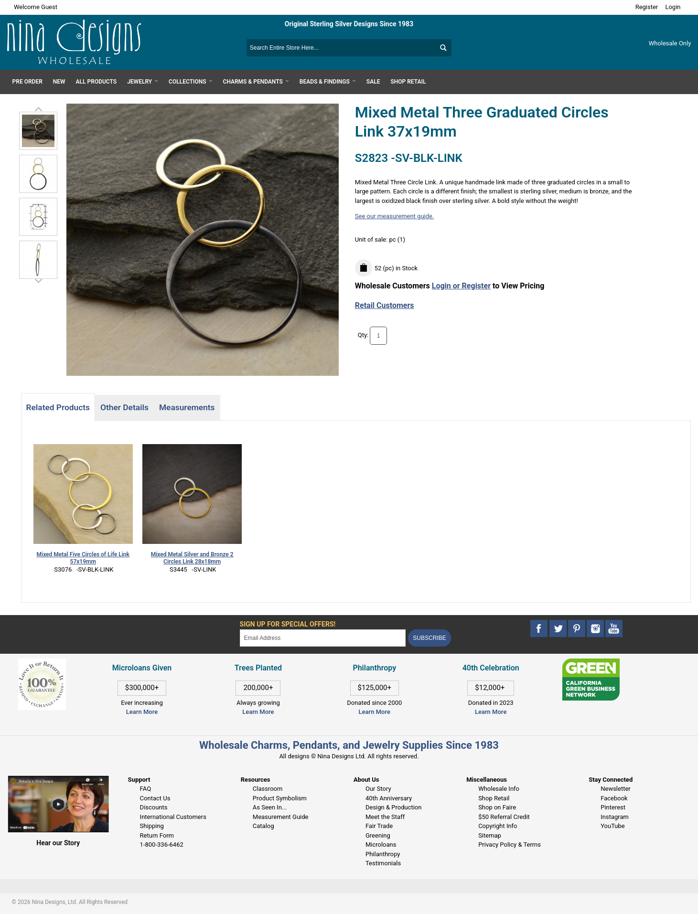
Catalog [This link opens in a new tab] (263, 825)
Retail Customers (384, 305)
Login (672, 7)
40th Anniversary (388, 798)
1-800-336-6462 (161, 844)
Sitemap (489, 835)
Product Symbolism (280, 798)
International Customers (173, 816)
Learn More (142, 711)
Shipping (152, 825)
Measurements (187, 407)
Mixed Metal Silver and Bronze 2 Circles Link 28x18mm (192, 558)
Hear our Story (58, 843)
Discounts (154, 807)
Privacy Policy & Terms (509, 844)
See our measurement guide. (394, 216)
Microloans (381, 844)
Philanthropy (382, 854)
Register (646, 7)
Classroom (268, 788)
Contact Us (155, 798)
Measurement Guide (281, 816)
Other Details (124, 407)
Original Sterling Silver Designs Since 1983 (349, 24)
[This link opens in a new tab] (591, 663)
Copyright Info (497, 825)
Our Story (378, 788)
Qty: (363, 335)
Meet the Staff (385, 816)
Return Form (157, 835)
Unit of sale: (372, 239)
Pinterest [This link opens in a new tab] (613, 807)
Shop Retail (493, 798)
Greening (377, 835)
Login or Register (461, 285)
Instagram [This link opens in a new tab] (615, 816)
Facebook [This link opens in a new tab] (614, 798)
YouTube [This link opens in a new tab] (613, 825)
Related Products (58, 407)
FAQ (145, 788)
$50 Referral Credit (504, 816)
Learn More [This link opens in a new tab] (258, 711)
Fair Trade (379, 825)
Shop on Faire (497, 807)
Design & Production (393, 807)
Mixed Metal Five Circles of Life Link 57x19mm (83, 558)
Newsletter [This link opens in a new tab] (616, 788)
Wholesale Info (498, 788)
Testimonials (383, 863)
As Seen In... (270, 807)
